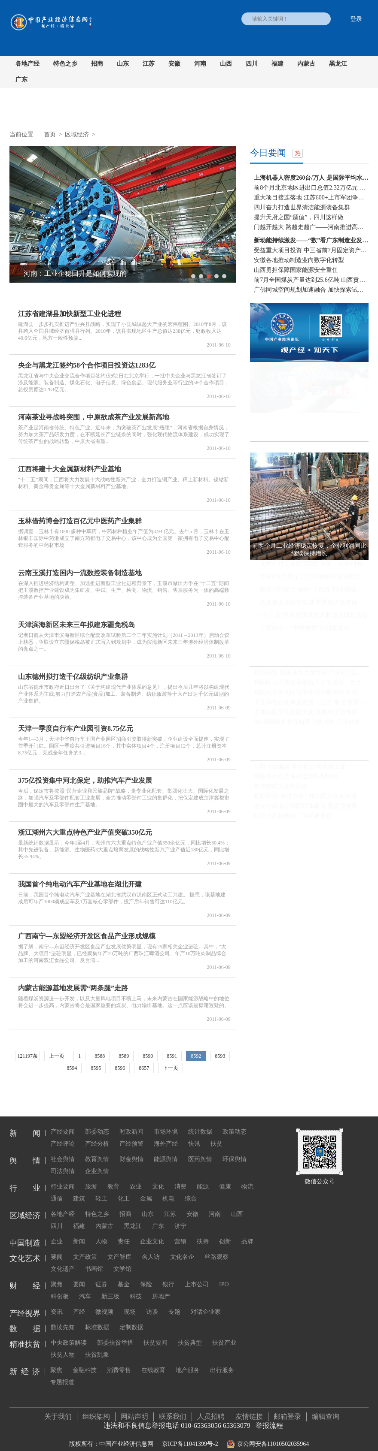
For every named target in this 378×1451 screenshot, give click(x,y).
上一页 (56, 1056)
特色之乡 (65, 63)
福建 (277, 63)
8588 (99, 1056)
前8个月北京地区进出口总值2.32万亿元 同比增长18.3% (311, 187)
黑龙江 (338, 63)
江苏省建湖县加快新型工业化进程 (69, 313)
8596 (120, 1068)
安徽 (174, 63)
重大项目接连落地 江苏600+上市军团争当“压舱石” (311, 197)
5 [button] (224, 276)
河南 (200, 63)
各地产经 (27, 63)
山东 (123, 63)
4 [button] (216, 276)
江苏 (149, 63)
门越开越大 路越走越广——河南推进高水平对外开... (311, 227)
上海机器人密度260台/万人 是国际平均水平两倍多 (311, 178)
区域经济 (77, 134)
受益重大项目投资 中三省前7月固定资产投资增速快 (311, 250)
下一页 (170, 1068)
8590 (148, 1056)
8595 (96, 1068)
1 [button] (193, 276)
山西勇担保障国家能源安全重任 (296, 270)
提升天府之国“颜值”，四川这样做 (298, 217)
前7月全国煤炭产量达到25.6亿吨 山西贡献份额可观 (311, 280)
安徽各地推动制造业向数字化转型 (299, 260)
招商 (97, 63)
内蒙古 (306, 63)
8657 (144, 1068)
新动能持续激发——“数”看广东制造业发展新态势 (311, 240)
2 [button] (201, 276)
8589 (124, 1056)
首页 (50, 134)
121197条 (28, 1056)
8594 (72, 1068)
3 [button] (209, 276)
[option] (122, 214)
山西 (226, 63)
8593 (220, 1056)
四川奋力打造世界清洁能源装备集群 (302, 207)
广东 (21, 79)
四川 (252, 63)
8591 (172, 1056)
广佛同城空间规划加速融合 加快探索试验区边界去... (311, 290)
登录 (356, 19)
